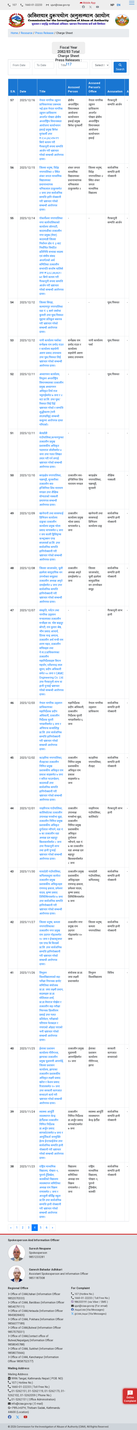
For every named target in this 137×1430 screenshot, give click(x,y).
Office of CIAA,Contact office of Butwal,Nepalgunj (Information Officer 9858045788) (30, 1340)
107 (14, 5)
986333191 (79, 1301)
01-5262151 (17, 1399)
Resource (26, 33)
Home (14, 33)
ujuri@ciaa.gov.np (60, 5)
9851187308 (37, 1278)
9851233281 (37, 1257)
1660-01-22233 (33, 5)
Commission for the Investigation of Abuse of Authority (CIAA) (51, 1426)
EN (118, 5)
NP (112, 5)
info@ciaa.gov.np (20, 1403)
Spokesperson (77, 1250)
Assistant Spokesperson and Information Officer (77, 1271)
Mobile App (88, 2)
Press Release (44, 33)
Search (120, 67)
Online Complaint (130, 1396)
